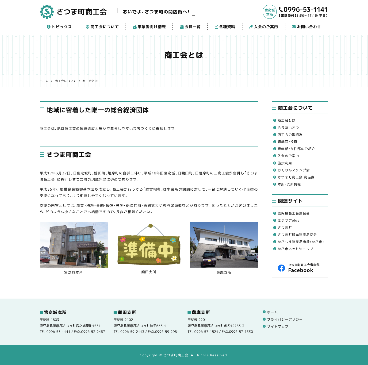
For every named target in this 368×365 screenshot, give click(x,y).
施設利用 (285, 163)
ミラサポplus (288, 220)
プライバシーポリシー (285, 319)
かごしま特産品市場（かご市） (301, 241)
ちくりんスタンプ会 (294, 170)
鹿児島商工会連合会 (294, 213)
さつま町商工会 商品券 (296, 177)
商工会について (102, 26)
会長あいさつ (288, 127)
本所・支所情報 (289, 184)
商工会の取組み (290, 134)
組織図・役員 (287, 141)
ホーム (272, 312)
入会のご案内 (263, 26)
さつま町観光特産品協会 (297, 234)
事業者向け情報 (149, 26)
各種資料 (225, 26)
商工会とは (286, 120)
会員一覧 (190, 26)
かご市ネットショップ (295, 248)
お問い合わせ (306, 26)
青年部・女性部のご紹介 (296, 148)
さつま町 (285, 227)
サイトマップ (277, 326)
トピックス (59, 26)
